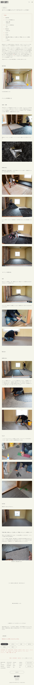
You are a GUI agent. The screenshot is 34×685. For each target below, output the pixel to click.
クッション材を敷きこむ (10, 19)
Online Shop (29, 666)
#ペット (24, 651)
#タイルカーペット (20, 651)
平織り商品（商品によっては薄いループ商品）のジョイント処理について (18, 38)
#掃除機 (10, 652)
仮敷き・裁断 (8, 21)
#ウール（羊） (2, 651)
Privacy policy (17, 678)
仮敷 (6, 26)
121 (13, 54)
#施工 (13, 652)
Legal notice (17, 679)
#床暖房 (7, 652)
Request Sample (29, 662)
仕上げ (7, 32)
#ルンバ (27, 651)
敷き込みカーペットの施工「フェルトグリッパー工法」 (10, 638)
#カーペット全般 (15, 651)
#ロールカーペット (3, 652)
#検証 (15, 652)
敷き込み (7, 28)
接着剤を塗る (8, 30)
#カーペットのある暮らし (8, 651)
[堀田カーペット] (4, 2)
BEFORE (7, 17)
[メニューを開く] (32, 2)
